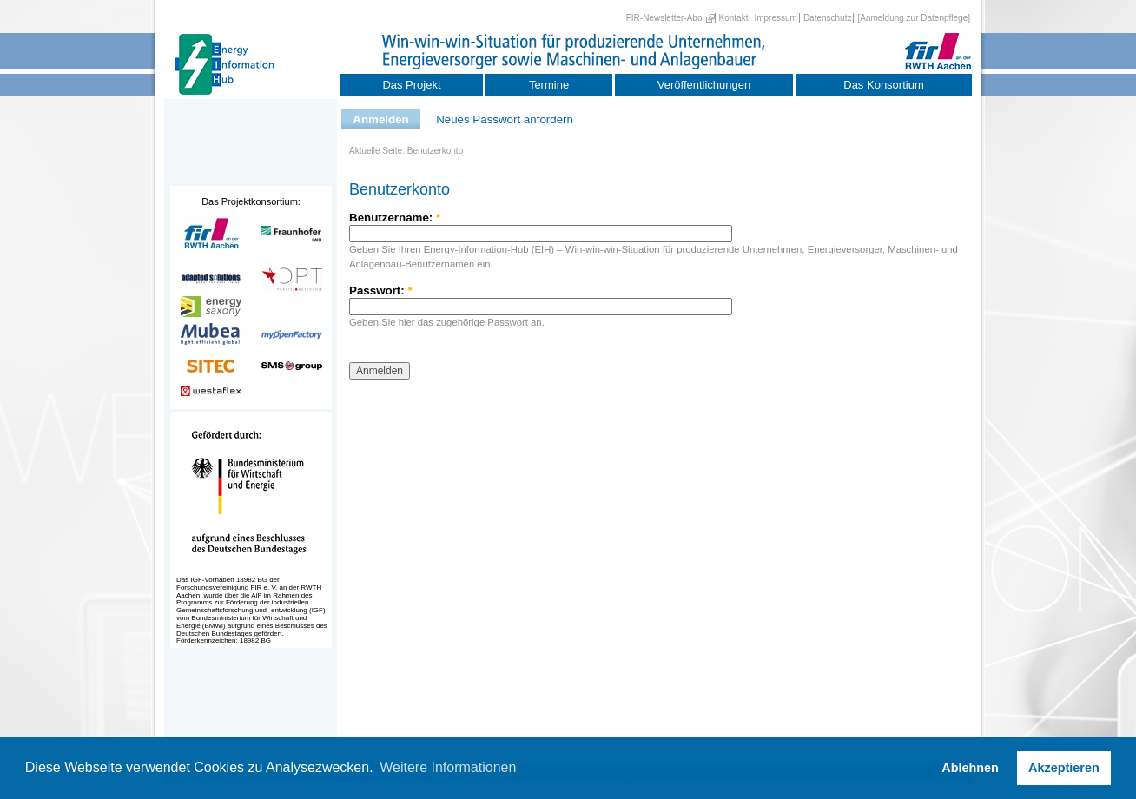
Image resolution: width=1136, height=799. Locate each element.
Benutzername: (394, 217)
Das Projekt (411, 84)
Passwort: (381, 290)
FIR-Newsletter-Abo (664, 18)
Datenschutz (827, 18)
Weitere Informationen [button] (448, 767)
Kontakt (734, 18)
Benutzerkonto (435, 150)
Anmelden (380, 119)
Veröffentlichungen (703, 84)
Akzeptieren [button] (1064, 768)
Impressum (775, 18)
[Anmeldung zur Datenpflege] (913, 18)
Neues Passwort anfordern (504, 119)
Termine (549, 84)
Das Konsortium (883, 84)
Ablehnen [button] (970, 768)
